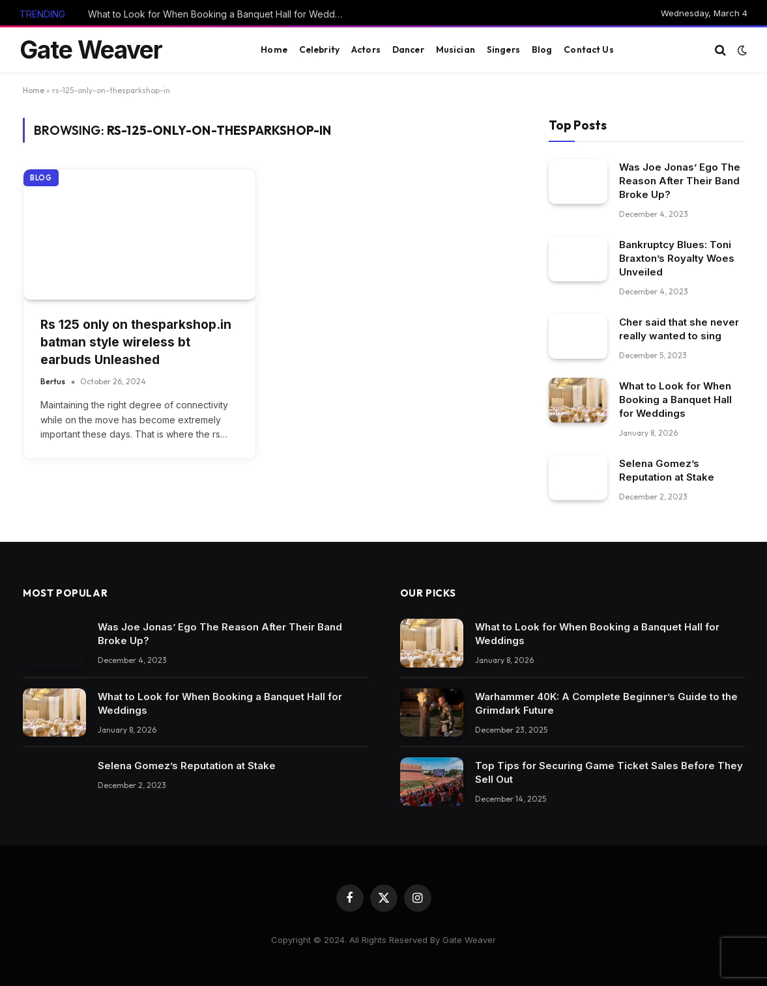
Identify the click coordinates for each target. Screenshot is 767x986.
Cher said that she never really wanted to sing (679, 329)
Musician (455, 49)
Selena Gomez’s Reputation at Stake (666, 470)
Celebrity (319, 49)
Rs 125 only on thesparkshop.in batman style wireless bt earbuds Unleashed (135, 342)
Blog (542, 49)
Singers (503, 49)
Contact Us (588, 49)
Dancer (408, 49)
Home (274, 49)
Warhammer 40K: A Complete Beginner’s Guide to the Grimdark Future (606, 703)
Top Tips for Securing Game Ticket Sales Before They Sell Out (609, 772)
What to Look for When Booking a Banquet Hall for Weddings (218, 14)
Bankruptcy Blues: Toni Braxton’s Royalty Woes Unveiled (676, 258)
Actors (366, 49)
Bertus (52, 381)
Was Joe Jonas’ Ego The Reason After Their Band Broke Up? (679, 181)
